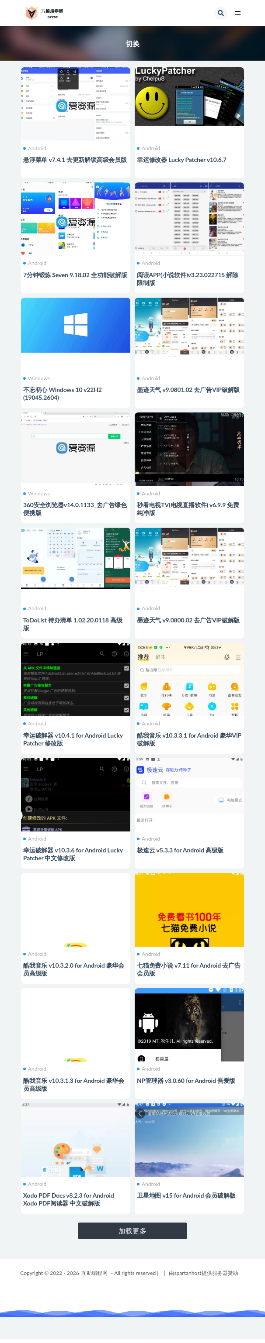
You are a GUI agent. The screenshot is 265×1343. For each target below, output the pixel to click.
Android (34, 148)
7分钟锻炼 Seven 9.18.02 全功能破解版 (75, 274)
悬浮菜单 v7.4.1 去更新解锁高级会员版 (75, 159)
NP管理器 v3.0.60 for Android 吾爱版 (186, 1080)
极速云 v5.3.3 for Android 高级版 (180, 850)
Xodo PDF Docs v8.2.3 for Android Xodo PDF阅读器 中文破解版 (68, 1199)
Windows (36, 378)
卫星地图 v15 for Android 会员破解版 (186, 1195)
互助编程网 (94, 1273)
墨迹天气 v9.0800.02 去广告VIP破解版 (188, 620)
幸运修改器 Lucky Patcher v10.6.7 (182, 159)
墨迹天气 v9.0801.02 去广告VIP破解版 (188, 389)
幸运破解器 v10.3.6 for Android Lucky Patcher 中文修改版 (73, 854)
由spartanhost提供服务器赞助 (203, 1273)
